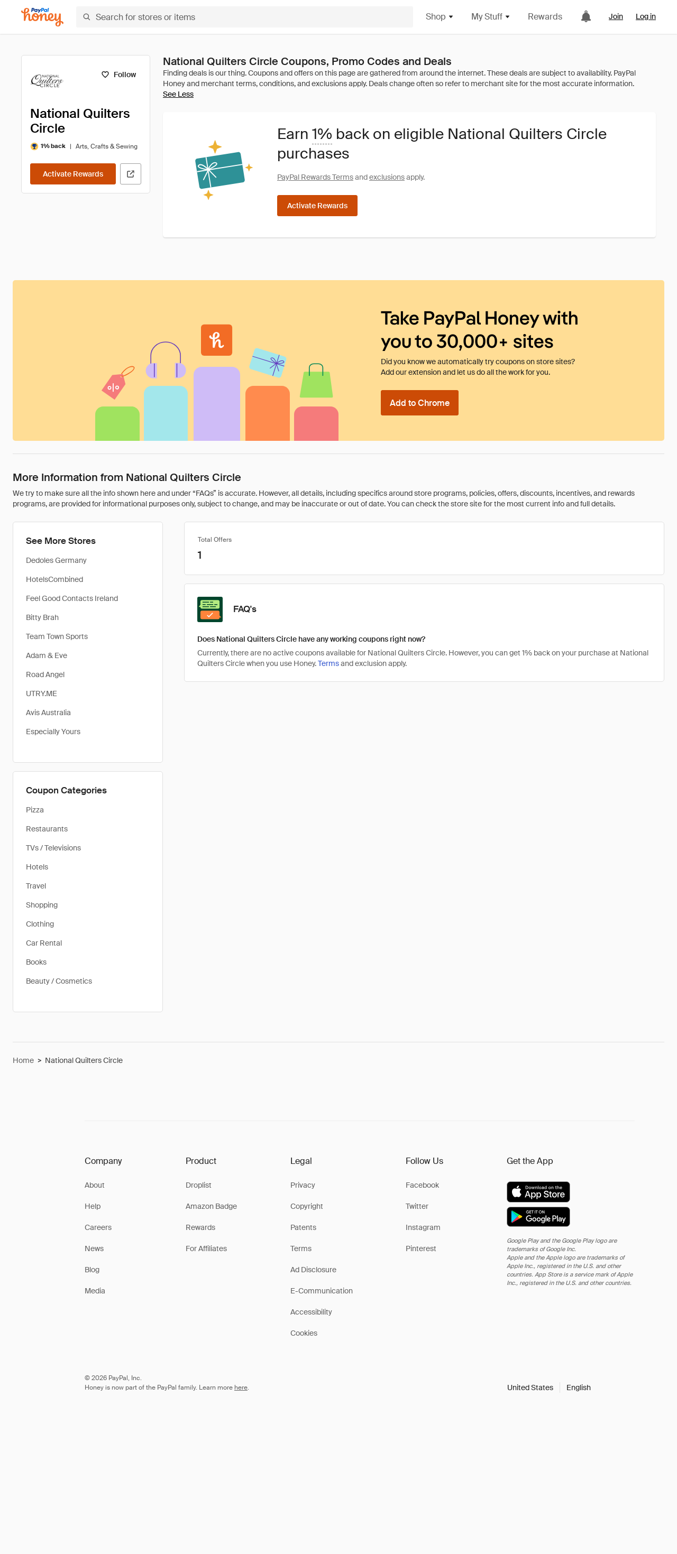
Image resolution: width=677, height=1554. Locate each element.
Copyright (306, 1206)
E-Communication (321, 1291)
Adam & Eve (46, 655)
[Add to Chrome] (420, 402)
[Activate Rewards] (73, 173)
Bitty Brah (42, 617)
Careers (98, 1227)
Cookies (303, 1333)
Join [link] (616, 16)
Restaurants (47, 829)
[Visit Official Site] (130, 173)
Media (95, 1291)
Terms (301, 1248)
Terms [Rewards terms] (328, 663)
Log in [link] (646, 16)
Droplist (199, 1185)
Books (36, 962)
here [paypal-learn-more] (241, 1387)
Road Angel (45, 674)
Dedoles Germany (56, 560)
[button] (549, 1387)
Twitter (417, 1206)
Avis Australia (48, 712)
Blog (92, 1269)
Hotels (37, 867)
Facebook (422, 1185)
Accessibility (311, 1312)
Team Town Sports (57, 636)
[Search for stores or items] (244, 16)
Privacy (302, 1185)
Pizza (35, 810)
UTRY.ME (41, 693)
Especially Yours (53, 731)
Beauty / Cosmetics (59, 981)
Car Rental (44, 943)
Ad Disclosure (313, 1269)
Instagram (423, 1227)
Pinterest (421, 1248)
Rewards (545, 16)
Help (92, 1206)
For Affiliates (206, 1248)
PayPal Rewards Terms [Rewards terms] (315, 177)
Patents (303, 1227)
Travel (36, 886)
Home (23, 1060)
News (94, 1248)
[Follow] (118, 74)
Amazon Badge (211, 1206)
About (95, 1185)
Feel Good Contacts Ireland (72, 598)
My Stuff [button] (491, 16)
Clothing (40, 924)
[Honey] (42, 17)
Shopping (42, 905)
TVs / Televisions (53, 848)
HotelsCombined (54, 579)
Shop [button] (440, 16)
